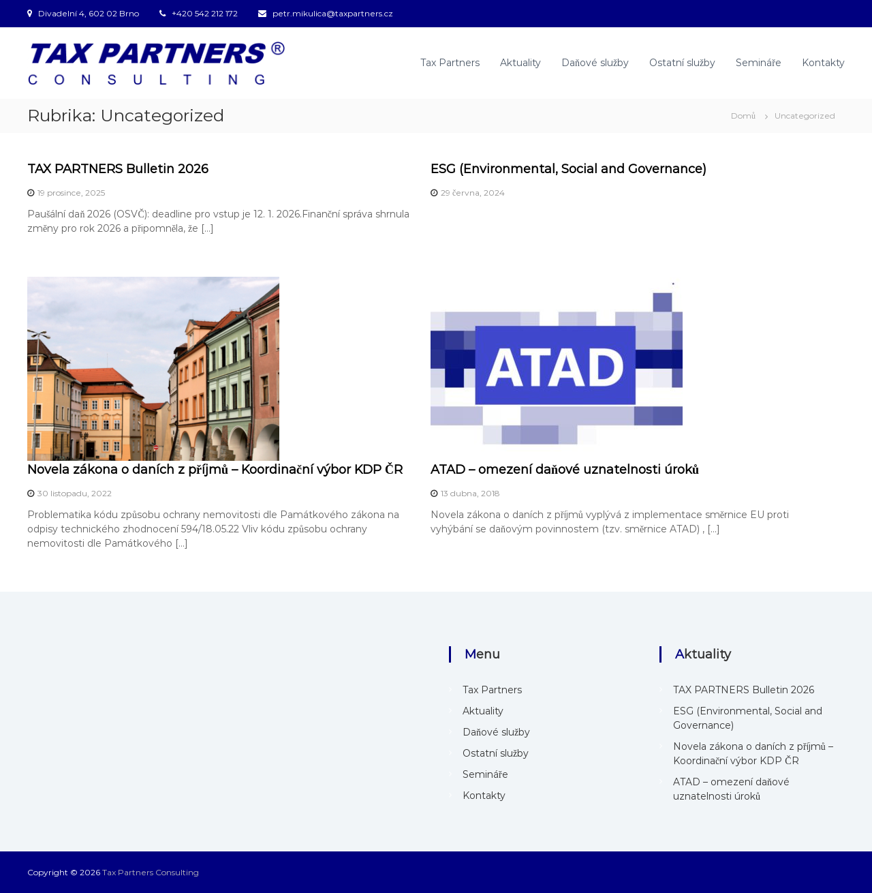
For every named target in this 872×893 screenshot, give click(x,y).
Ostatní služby (682, 63)
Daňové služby (595, 63)
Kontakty (823, 63)
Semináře (758, 63)
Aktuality (520, 63)
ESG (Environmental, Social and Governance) (568, 169)
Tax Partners (450, 63)
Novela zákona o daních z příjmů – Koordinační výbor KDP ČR (215, 469)
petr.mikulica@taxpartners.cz (332, 13)
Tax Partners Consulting (150, 872)
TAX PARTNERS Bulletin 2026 (117, 169)
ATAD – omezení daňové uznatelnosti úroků (565, 469)
